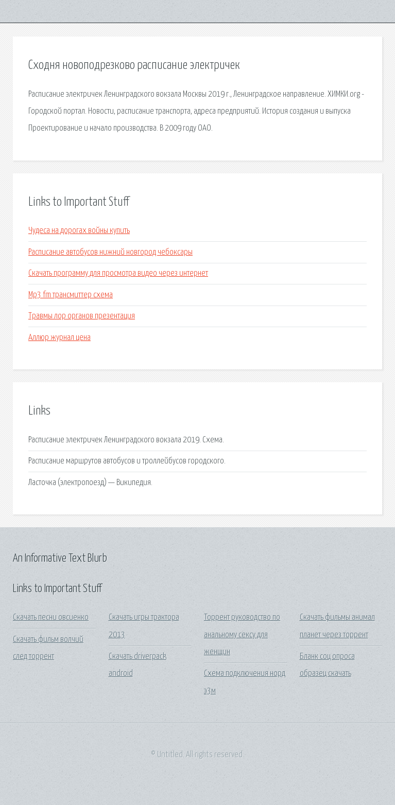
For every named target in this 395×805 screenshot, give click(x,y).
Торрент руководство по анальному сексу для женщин (242, 634)
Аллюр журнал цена (59, 337)
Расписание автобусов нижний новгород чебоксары (110, 252)
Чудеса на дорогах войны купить (79, 230)
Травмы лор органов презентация (81, 316)
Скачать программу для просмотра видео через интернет (118, 273)
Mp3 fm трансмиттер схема (70, 295)
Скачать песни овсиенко (51, 617)
